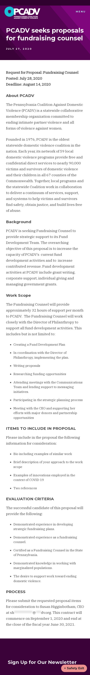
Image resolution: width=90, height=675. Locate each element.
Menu (81, 11)
